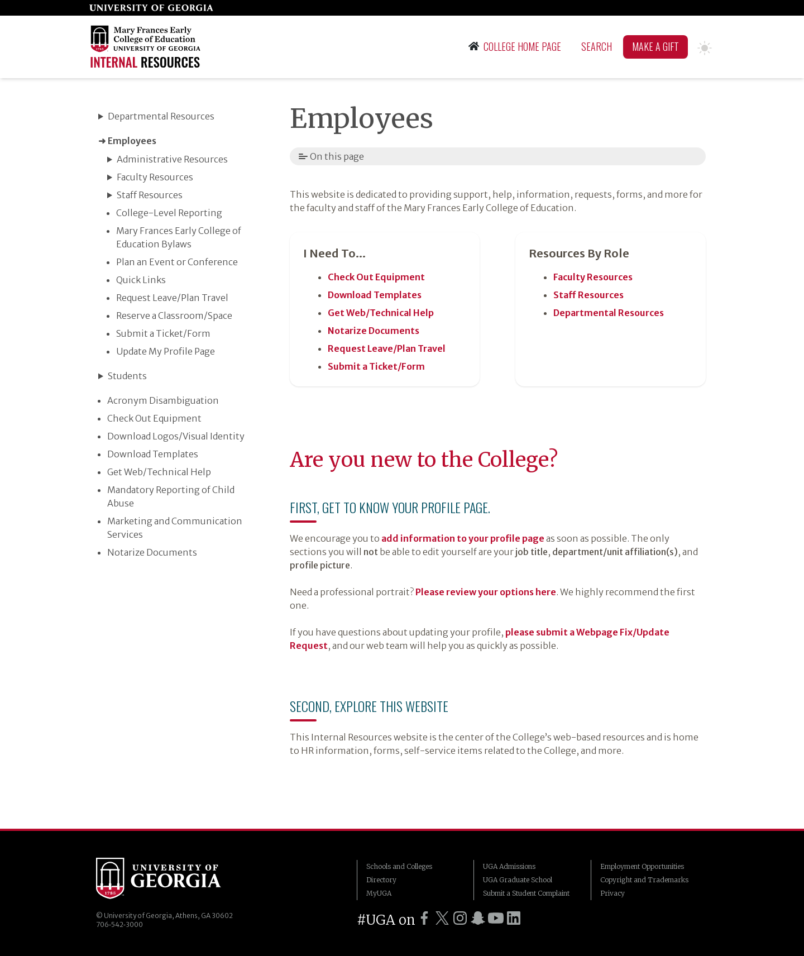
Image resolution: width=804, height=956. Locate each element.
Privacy (612, 893)
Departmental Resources (161, 116)
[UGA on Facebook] (424, 918)
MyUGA (378, 893)
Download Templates (152, 454)
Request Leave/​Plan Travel (172, 297)
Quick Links (141, 279)
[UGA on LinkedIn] (514, 918)
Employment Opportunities (642, 866)
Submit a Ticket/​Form (163, 333)
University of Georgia (158, 880)
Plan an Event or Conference (177, 261)
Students (127, 375)
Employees (132, 140)
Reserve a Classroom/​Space (174, 315)
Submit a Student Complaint (526, 893)
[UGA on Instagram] (460, 918)
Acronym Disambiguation (163, 400)
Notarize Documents (152, 552)
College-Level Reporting (169, 212)
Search (596, 46)
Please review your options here (485, 592)
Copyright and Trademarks (644, 880)
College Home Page (514, 46)
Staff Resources (150, 194)
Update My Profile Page (165, 351)
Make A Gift (655, 46)
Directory (381, 880)
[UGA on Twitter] (442, 918)
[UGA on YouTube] (496, 918)
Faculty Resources (155, 177)
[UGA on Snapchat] (478, 918)
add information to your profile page (462, 538)
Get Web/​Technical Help (159, 471)
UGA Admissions (509, 866)
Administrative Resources (172, 159)
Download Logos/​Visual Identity (176, 436)
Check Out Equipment (154, 418)
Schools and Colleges (399, 866)
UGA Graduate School (517, 880)
